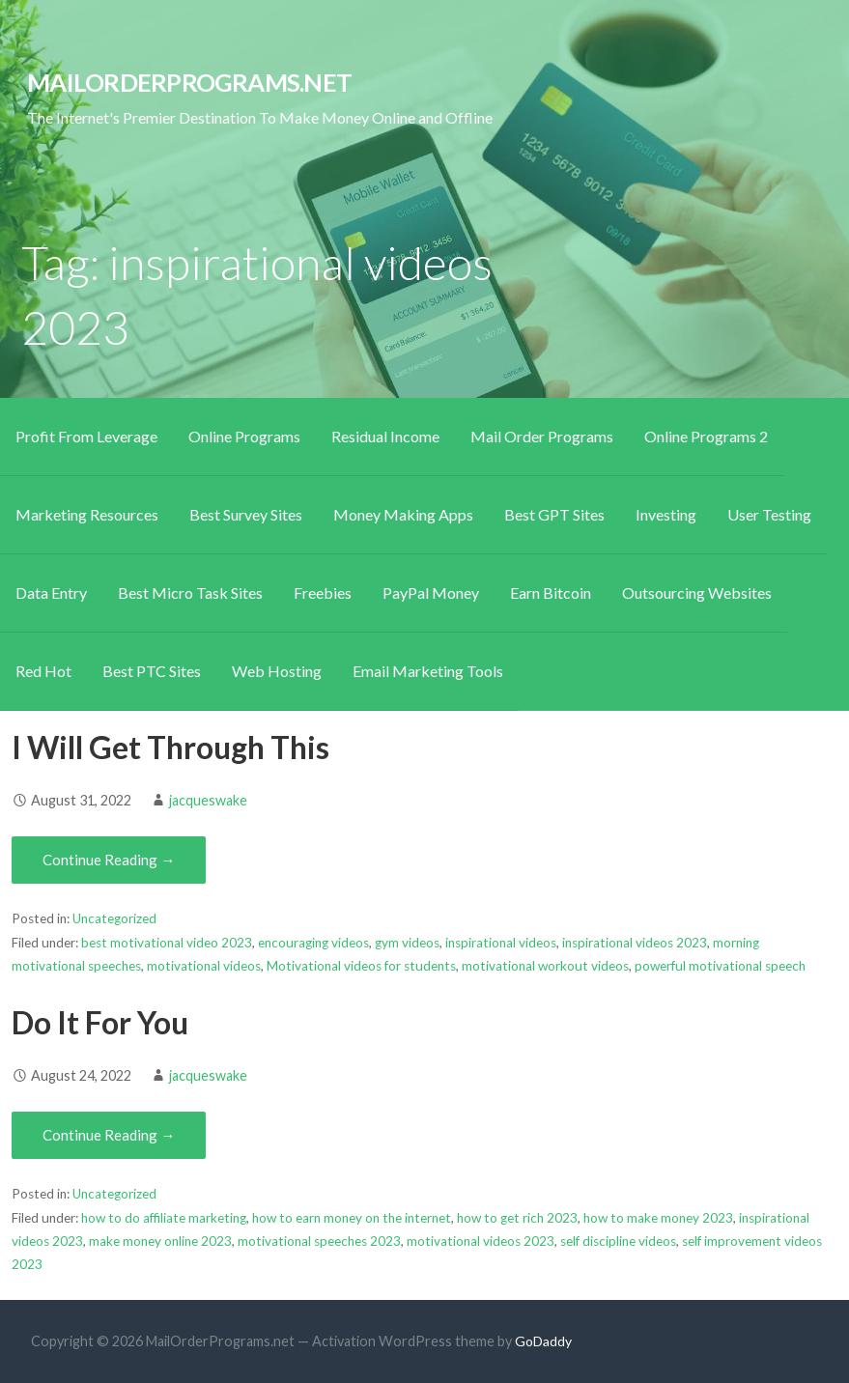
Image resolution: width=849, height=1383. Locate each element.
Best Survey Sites (245, 514)
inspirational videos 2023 (634, 942)
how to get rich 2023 (517, 1218)
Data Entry (51, 592)
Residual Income (385, 436)
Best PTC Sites (151, 671)
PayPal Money (430, 592)
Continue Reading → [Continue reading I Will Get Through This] (108, 859)
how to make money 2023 (658, 1218)
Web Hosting (277, 671)
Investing (666, 514)
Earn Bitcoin (550, 592)
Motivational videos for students (361, 966)
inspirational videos (500, 942)
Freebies (323, 592)
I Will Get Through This (170, 747)
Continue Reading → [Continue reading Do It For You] (108, 1134)
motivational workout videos (545, 966)
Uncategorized (114, 918)
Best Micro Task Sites (190, 592)
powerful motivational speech (720, 966)
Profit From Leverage (86, 436)
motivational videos (204, 966)
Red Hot (43, 671)
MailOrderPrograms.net (189, 82)
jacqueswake (208, 800)
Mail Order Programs (541, 436)
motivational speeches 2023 (319, 1241)
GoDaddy (543, 1341)
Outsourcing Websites (697, 592)
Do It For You (100, 1022)
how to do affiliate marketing (163, 1218)
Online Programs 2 (706, 436)
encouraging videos (313, 942)
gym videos (407, 942)
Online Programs (244, 436)
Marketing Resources (86, 514)
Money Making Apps (403, 514)
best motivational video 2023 (166, 942)
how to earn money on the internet (351, 1218)
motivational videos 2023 (480, 1241)
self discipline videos (618, 1241)
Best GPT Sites (554, 514)
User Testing (769, 514)
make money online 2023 (160, 1241)
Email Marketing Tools (428, 671)
